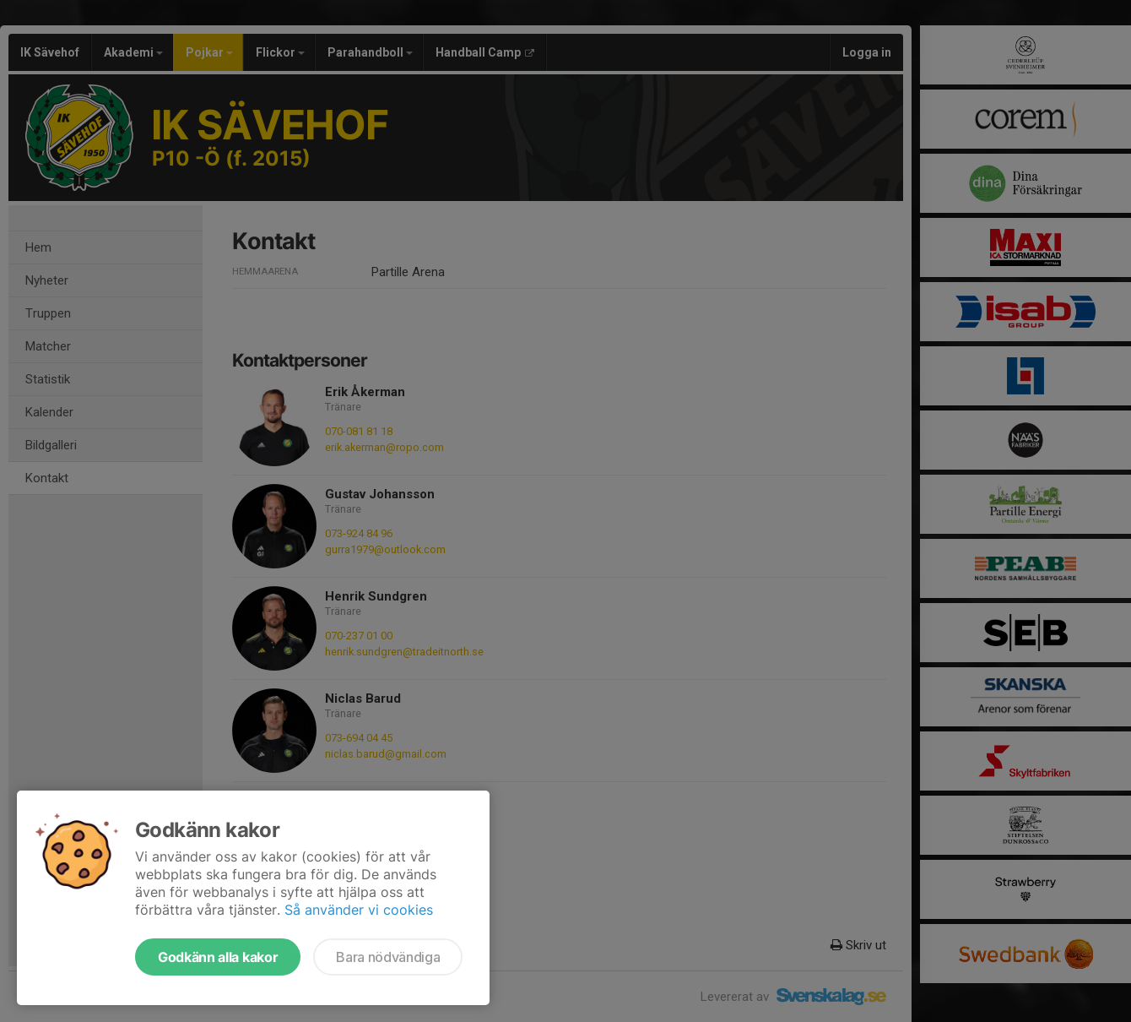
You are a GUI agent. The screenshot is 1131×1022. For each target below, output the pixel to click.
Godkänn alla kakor (218, 957)
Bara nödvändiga (388, 957)
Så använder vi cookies (358, 909)
